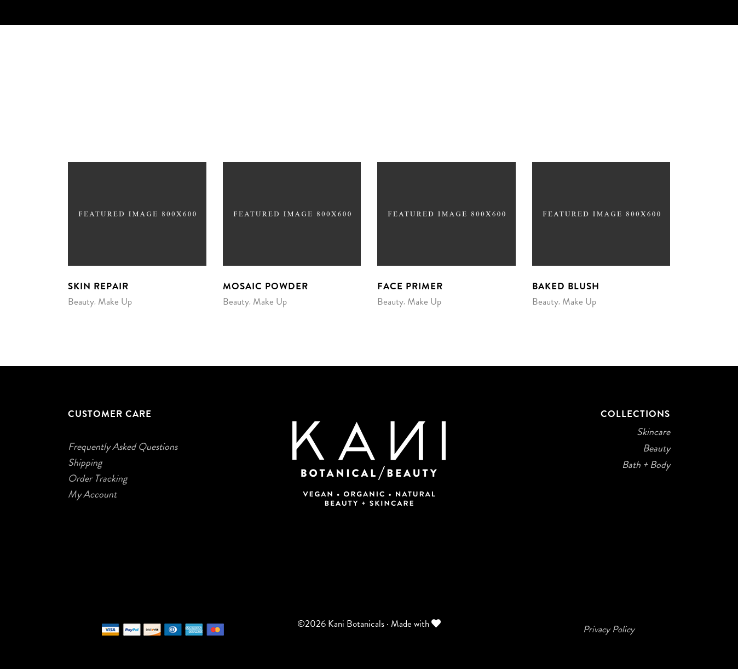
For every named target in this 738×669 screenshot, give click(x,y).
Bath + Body (646, 465)
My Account (92, 494)
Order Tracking (97, 478)
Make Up (115, 301)
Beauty (81, 301)
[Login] (663, 99)
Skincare (653, 432)
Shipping (85, 462)
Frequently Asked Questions (122, 446)
